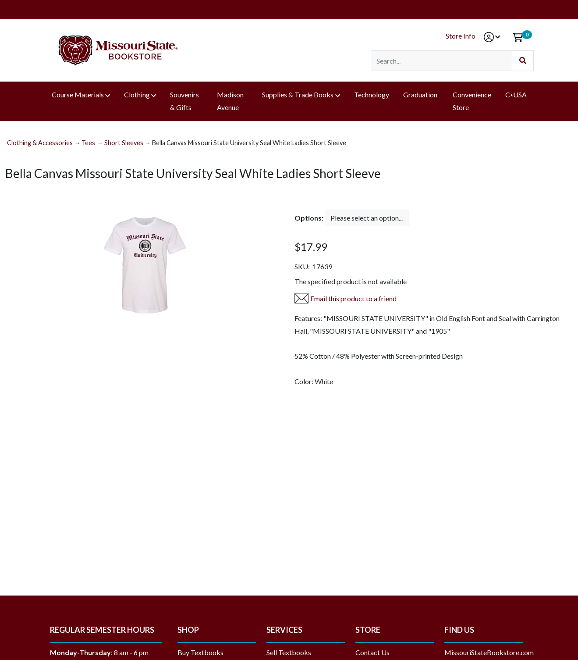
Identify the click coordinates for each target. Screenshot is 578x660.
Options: (308, 218)
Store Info (460, 36)
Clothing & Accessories (40, 142)
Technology (371, 94)
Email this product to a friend (353, 298)
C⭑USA (516, 94)
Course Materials (78, 94)
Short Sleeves (123, 142)
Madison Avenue (230, 100)
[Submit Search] (523, 60)
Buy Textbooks (200, 652)
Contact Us (372, 652)
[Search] (441, 60)
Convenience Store (472, 100)
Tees (88, 142)
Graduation (421, 94)
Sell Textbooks (288, 652)
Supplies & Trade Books (297, 94)
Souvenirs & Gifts (184, 100)
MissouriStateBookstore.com (489, 652)
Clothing (137, 94)
